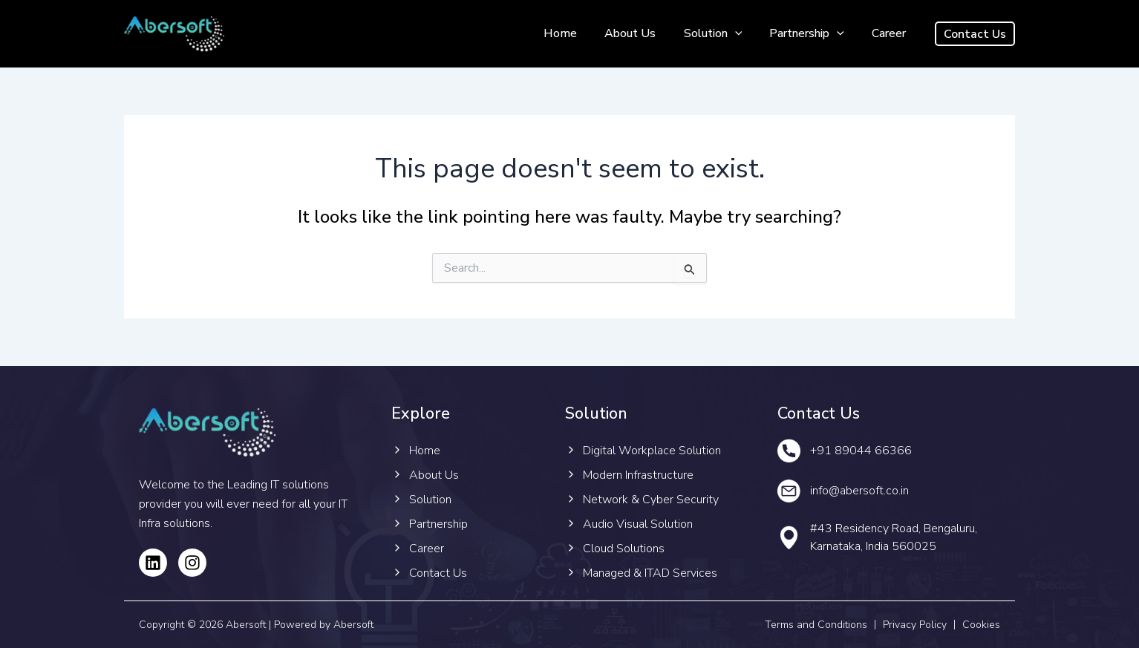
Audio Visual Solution (638, 524)
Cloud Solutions (624, 548)
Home (578, 33)
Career (891, 33)
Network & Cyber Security (651, 499)
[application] (744, 33)
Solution (722, 33)
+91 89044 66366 (861, 450)
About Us (644, 33)
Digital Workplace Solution (652, 450)
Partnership (812, 33)
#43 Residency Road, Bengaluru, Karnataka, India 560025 (893, 537)
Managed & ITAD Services (650, 573)
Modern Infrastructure (638, 475)
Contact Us (438, 573)
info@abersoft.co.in (859, 490)
